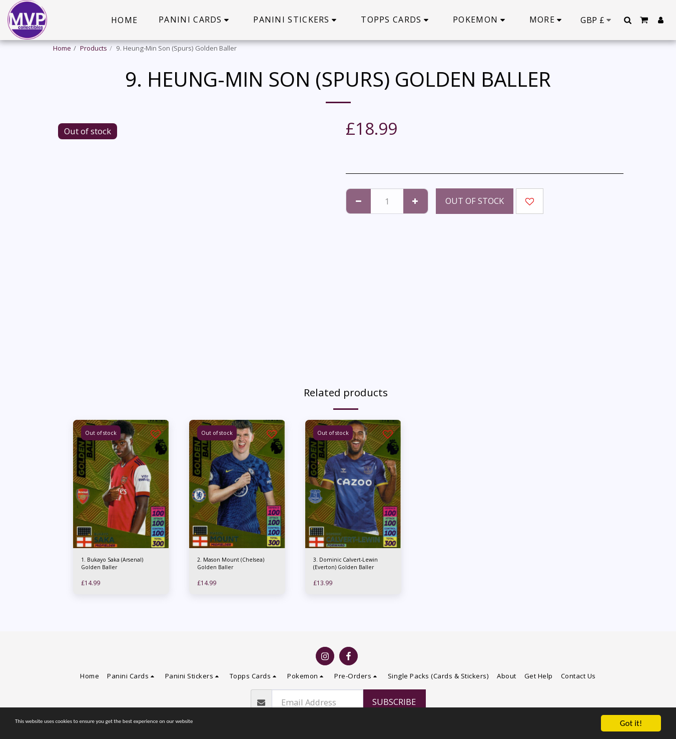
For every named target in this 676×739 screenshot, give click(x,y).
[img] (121, 484)
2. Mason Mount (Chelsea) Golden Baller (237, 565)
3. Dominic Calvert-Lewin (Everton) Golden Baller (350, 565)
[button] (627, 20)
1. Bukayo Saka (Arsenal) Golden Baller (119, 565)
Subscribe (394, 701)
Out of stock (474, 200)
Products (93, 48)
